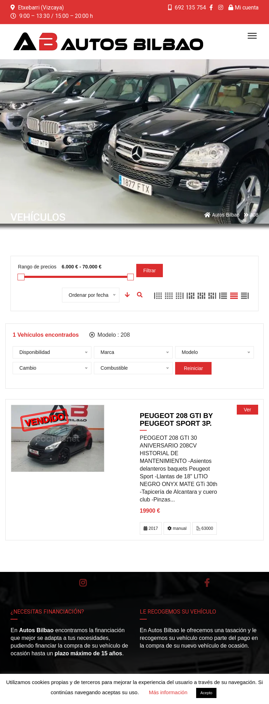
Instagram (83, 582)
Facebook (206, 582)
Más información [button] (168, 692)
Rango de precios (37, 266)
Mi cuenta (243, 7)
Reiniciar (193, 368)
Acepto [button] (206, 693)
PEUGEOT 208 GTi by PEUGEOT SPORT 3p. (176, 419)
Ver (247, 409)
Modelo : (109, 335)
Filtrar (149, 270)
